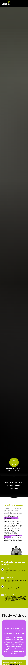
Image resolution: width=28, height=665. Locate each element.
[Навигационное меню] (26, 3)
